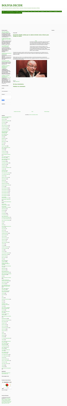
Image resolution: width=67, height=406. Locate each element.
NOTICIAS (3, 283)
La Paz (3, 245)
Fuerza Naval (4, 228)
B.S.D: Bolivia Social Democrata (5, 135)
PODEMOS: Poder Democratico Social (5, 304)
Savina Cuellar (4, 330)
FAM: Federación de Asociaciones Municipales (6, 217)
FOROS (3, 224)
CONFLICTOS (4, 164)
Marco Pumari (4, 257)
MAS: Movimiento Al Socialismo (5, 261)
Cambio (5, 402)
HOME (3, 11)
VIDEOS (3, 366)
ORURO (3, 293)
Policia (3, 306)
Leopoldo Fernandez (5, 246)
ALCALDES (3, 122)
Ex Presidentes (4, 214)
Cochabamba (55, 11)
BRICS (3, 144)
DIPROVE (3, 180)
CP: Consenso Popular (5, 174)
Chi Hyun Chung (4, 151)
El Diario (8, 400)
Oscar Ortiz (3, 294)
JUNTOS (3, 243)
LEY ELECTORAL (4, 248)
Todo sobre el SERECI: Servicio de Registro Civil (5, 32)
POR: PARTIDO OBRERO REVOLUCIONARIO (6, 308)
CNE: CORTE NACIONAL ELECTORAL (6, 157)
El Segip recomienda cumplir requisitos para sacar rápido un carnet (6, 39)
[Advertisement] (31, 22)
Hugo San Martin (4, 234)
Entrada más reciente (17, 111)
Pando (28, 11)
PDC (2, 300)
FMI (2, 223)
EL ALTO (3, 186)
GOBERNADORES (5, 233)
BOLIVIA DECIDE (12, 5)
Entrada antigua (46, 111)
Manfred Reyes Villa (5, 254)
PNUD (3, 302)
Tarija (38, 11)
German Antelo (4, 231)
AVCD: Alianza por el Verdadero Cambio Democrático (5, 132)
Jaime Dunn (3, 236)
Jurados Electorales (23, 11)
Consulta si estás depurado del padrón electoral (6, 53)
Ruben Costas (4, 326)
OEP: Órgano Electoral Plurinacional (5, 289)
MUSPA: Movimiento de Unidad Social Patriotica (5, 280)
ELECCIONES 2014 (5, 189)
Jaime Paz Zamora (5, 237)
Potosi (35, 11)
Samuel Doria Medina (5, 327)
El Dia (8, 403)
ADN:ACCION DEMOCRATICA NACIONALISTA (6, 117)
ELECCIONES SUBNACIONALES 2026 (5, 207)
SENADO (3, 335)
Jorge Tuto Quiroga (5, 242)
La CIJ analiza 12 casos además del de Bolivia (5, 46)
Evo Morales (17, 11)
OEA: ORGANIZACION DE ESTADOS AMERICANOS (6, 286)
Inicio (32, 111)
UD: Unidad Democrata (5, 354)
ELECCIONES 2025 (5, 195)
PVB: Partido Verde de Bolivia (6, 316)
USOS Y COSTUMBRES (5, 360)
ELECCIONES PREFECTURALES (5, 204)
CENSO (3, 149)
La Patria (5, 399)
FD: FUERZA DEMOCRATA (6, 218)
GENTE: (3, 230)
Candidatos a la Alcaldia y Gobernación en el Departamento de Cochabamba (6, 67)
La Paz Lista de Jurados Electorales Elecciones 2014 (6, 61)
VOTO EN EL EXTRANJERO (6, 368)
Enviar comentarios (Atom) (34, 114)
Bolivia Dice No (4, 141)
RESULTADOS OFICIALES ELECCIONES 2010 (6, 373)
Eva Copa (3, 211)
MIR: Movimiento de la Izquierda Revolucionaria (5, 272)
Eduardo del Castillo (5, 183)
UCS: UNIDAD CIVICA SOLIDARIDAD (5, 352)
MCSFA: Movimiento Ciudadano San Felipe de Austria (6, 263)
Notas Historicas (4, 282)
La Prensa (7, 398)
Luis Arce (3, 251)
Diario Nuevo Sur (4, 403)
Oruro (46, 11)
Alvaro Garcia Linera (5, 125)
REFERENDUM (4, 318)
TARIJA (3, 339)
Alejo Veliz (3, 123)
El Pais (3, 400)
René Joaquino (4, 321)
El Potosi (7, 401)
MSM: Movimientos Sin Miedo (6, 277)
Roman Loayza (4, 324)
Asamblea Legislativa (5, 129)
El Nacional (9, 402)
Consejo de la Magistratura (6, 167)
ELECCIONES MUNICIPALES (6, 201)
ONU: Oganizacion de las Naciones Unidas (6, 291)
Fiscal (3, 221)
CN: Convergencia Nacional (6, 154)
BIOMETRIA (4, 138)
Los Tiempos (4, 401)
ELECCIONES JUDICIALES (6, 199)
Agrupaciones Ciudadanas (6, 120)
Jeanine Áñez (4, 239)
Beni (31, 11)
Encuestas (3, 210)
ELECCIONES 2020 (5, 192)
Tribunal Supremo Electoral (9, 11)
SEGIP (3, 333)
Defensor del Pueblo (5, 177)
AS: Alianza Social (4, 128)
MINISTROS (17, 81)
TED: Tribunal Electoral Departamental (5, 344)
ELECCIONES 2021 (5, 194)
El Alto (60, 11)
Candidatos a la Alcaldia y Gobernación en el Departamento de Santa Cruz (6, 76)
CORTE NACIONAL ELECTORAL (5, 171)
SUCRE (3, 336)
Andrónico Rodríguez (5, 126)
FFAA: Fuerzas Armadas (5, 220)
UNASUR (3, 357)
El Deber (5, 400)
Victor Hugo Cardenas (5, 363)
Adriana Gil (3, 119)
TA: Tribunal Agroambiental (6, 338)
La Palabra (9, 399)
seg (2, 332)
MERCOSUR (4, 268)
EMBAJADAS (4, 208)
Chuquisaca (42, 11)
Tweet (36, 40)
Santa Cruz (50, 11)
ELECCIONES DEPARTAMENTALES (5, 197)
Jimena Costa (4, 240)
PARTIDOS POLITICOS (5, 299)
